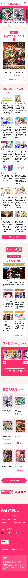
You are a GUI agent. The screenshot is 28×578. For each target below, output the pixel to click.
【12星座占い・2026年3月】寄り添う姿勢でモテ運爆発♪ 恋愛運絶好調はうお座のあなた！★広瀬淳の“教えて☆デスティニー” (20, 179)
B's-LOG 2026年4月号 (20, 465)
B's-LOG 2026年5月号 (14, 72)
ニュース (3, 516)
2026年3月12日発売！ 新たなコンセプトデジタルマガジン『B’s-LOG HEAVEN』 (7, 177)
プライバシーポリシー (17, 549)
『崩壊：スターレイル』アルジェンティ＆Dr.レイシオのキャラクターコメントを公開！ (8, 327)
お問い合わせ (4, 549)
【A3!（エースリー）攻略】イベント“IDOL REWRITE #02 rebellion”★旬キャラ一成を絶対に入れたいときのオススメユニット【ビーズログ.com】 (7, 156)
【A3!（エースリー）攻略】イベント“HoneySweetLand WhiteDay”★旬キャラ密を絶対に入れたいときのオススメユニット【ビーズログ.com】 (7, 202)
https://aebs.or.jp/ (11, 568)
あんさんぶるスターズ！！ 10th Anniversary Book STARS (20, 412)
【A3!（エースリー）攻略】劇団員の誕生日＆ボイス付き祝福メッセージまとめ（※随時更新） (19, 326)
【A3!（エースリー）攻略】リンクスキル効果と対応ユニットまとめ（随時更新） (14, 284)
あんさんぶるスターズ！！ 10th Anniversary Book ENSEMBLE (7, 436)
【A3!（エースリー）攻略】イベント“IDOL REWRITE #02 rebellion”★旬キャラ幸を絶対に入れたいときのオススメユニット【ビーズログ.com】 (20, 132)
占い (15, 519)
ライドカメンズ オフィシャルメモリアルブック (7, 465)
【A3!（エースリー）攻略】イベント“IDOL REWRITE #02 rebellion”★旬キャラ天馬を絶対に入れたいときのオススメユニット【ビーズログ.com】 (7, 132)
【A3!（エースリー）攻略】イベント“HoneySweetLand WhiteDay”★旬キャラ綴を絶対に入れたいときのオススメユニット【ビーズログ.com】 (7, 226)
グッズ (16, 516)
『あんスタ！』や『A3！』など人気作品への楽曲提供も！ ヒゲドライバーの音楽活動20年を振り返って (20, 108)
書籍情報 (3, 523)
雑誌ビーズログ (5, 519)
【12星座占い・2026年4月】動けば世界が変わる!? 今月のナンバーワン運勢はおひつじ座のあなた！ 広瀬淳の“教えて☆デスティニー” (7, 109)
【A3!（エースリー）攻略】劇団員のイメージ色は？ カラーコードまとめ (8, 303)
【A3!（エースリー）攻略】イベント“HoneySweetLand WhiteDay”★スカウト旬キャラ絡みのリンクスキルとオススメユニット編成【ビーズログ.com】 (20, 226)
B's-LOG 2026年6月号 (7, 410)
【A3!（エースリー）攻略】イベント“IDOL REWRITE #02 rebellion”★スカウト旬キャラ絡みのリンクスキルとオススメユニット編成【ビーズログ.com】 (20, 156)
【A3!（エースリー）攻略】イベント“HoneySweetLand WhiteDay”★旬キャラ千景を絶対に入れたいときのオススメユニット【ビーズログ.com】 (20, 202)
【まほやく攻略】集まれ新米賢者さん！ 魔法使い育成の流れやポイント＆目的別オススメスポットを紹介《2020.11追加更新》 (20, 305)
